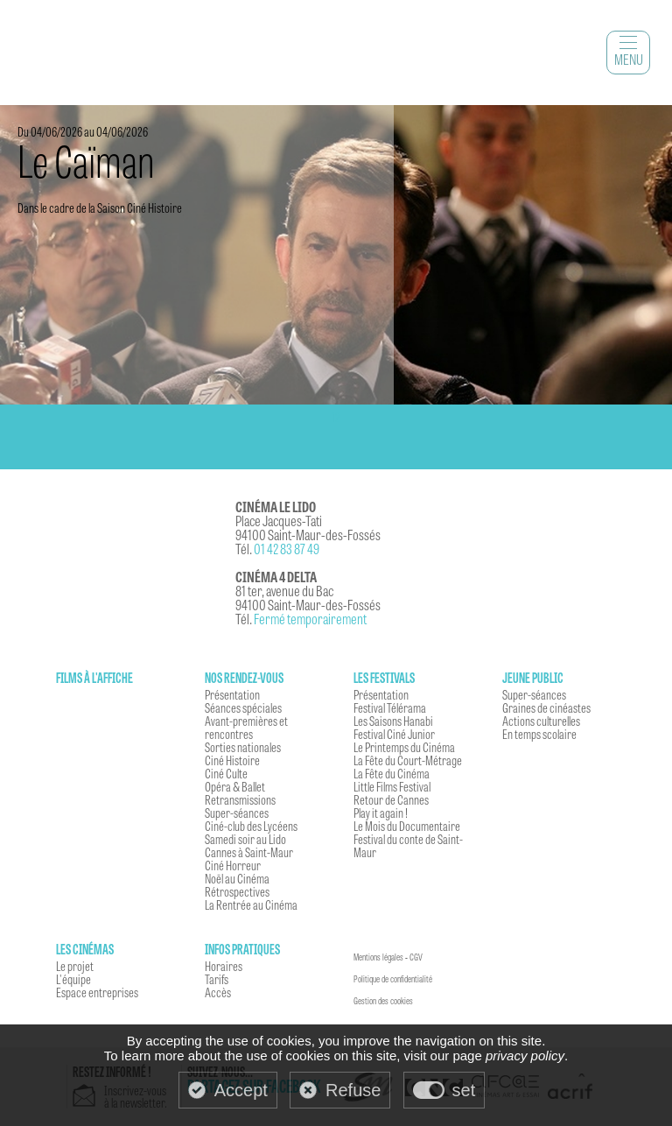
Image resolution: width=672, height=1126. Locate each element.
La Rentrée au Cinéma (251, 904)
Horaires (223, 966)
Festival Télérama (390, 707)
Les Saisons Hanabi (393, 720)
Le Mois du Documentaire (407, 825)
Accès (218, 992)
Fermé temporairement (310, 619)
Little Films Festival (392, 786)
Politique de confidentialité (393, 979)
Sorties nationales (243, 747)
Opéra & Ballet (235, 786)
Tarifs (216, 979)
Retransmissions (240, 799)
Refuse (353, 1090)
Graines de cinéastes (546, 707)
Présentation (232, 694)
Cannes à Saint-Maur (249, 852)
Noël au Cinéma (237, 878)
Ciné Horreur (233, 865)
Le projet (75, 966)
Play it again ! (381, 812)
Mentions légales (378, 957)
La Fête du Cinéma (392, 773)
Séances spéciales (243, 707)
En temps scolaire (539, 733)
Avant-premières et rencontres (246, 727)
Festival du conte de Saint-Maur (408, 845)
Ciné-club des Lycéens (251, 825)
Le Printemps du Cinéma (404, 747)
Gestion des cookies (383, 1001)
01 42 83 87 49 (286, 548)
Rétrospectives (237, 891)
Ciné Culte (226, 773)
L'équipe (73, 979)
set (464, 1090)
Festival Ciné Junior (394, 733)
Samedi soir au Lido (245, 839)
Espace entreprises (97, 992)
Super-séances (237, 812)
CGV (416, 957)
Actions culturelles (541, 720)
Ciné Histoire (232, 760)
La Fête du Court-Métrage (408, 760)
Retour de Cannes (391, 799)
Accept (241, 1090)
